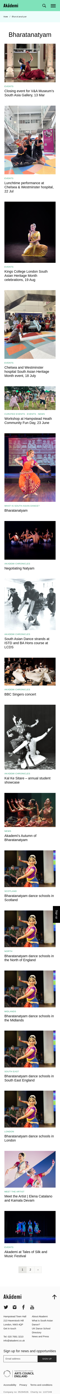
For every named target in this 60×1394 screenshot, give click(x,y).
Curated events (14, 414)
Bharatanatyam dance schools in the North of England (29, 958)
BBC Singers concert (20, 694)
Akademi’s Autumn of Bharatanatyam (20, 838)
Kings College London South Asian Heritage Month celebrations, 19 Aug (26, 275)
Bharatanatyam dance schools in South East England (29, 1078)
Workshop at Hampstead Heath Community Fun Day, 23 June (28, 421)
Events (8, 86)
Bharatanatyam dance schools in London (29, 1138)
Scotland (10, 891)
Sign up (47, 1368)
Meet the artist (14, 1191)
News (41, 414)
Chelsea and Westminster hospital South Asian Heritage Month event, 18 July (26, 371)
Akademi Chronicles (17, 563)
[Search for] (44, 5)
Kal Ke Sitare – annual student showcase (27, 780)
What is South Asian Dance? (21, 506)
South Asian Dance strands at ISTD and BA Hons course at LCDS (26, 643)
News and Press (40, 1345)
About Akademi (40, 1325)
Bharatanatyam (15, 510)
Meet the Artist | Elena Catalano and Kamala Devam (28, 1198)
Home (5, 16)
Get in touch (9, 1337)
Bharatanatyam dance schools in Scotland (29, 898)
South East (11, 1071)
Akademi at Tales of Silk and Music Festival (25, 1254)
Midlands (10, 1011)
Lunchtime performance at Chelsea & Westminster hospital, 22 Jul (29, 187)
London (9, 1131)
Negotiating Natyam (19, 568)
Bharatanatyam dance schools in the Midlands (29, 1018)
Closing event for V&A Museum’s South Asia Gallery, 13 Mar (29, 93)
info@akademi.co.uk (14, 1349)
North (8, 951)
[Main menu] (53, 5)
